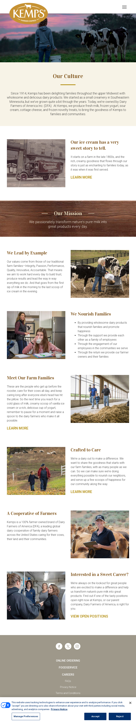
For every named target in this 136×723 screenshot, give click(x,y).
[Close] (130, 706)
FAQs (68, 681)
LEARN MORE (81, 177)
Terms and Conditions (68, 693)
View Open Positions (89, 616)
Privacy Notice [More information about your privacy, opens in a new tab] (59, 712)
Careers (68, 674)
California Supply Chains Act (68, 699)
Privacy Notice (68, 687)
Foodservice (68, 667)
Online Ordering (68, 660)
